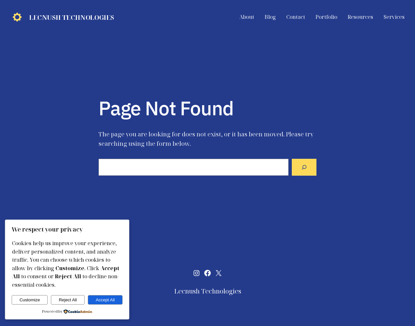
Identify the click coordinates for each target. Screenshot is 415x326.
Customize (29, 299)
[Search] (304, 167)
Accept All (105, 299)
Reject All (68, 299)
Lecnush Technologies (71, 17)
